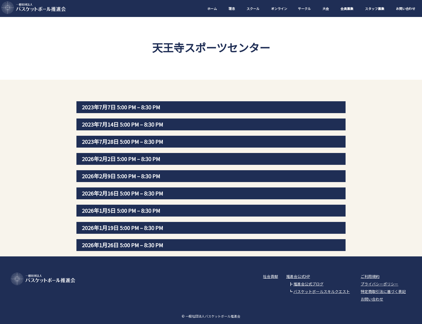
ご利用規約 (370, 276)
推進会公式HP (298, 276)
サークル (304, 8)
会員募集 (346, 8)
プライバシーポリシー (379, 284)
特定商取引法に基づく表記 (383, 291)
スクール (253, 8)
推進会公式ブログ (308, 284)
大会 (325, 8)
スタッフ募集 (374, 8)
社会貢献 (270, 276)
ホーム (212, 8)
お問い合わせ (405, 8)
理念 (231, 8)
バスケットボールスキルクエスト (321, 291)
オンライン (279, 8)
